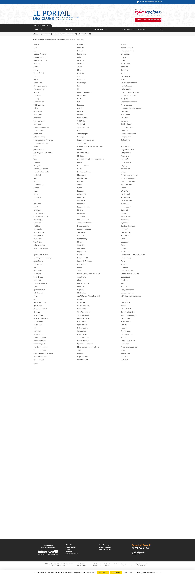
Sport (38, 29)
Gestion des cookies (107, 564)
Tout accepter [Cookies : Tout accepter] (103, 572)
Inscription (69, 551)
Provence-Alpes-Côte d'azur (65, 34)
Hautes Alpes (85, 34)
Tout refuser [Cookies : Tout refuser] (116, 572)
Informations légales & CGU (123, 564)
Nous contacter (136, 554)
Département (99, 29)
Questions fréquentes (138, 552)
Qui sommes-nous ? (72, 554)
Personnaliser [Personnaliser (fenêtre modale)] (129, 572)
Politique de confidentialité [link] (147, 572)
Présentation (70, 545)
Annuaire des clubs (105, 547)
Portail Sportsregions (105, 545)
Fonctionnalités (70, 547)
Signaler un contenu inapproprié (142, 564)
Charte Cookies (95, 564)
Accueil (35, 39)
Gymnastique (46, 34)
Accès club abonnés (105, 549)
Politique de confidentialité (81, 564)
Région (68, 29)
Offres (68, 549)
